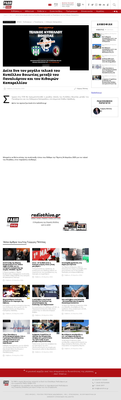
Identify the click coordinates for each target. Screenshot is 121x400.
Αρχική (6, 15)
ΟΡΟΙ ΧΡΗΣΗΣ (30, 394)
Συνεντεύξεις (56, 11)
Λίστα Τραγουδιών (68, 4)
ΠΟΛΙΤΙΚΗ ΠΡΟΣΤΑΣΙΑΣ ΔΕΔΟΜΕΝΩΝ (49, 394)
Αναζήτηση (114, 5)
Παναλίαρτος (38, 22)
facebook (89, 5)
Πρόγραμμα (71, 11)
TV (83, 4)
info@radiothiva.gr (101, 388)
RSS (65, 394)
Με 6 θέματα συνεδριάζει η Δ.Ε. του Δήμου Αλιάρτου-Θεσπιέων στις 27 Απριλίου (73, 336)
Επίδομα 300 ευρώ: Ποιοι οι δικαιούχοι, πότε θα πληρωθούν (109, 60)
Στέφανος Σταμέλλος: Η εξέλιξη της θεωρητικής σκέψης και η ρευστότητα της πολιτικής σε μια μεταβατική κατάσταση (42, 338)
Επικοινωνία (87, 11)
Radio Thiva (7, 5)
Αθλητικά (29, 11)
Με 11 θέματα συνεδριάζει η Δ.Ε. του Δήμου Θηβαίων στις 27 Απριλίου (109, 39)
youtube (100, 5)
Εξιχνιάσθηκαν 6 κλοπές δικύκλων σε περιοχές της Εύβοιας (13, 301)
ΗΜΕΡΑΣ (100, 30)
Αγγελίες (100, 11)
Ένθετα (41, 11)
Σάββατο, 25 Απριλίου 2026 (14, 280)
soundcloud (104, 5)
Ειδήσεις (15, 11)
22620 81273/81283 (102, 382)
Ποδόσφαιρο (27, 22)
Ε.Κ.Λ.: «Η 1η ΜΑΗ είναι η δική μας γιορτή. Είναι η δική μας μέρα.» (43, 264)
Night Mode (115, 11)
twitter (92, 5)
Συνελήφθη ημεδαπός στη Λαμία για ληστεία (72, 263)
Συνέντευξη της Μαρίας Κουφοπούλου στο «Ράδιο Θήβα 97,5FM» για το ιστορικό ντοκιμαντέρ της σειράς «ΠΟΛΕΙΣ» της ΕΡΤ (13, 266)
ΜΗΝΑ (110, 30)
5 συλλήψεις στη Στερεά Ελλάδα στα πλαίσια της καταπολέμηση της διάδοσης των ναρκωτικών (42, 301)
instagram (96, 5)
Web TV (12, 15)
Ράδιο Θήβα (66, 6)
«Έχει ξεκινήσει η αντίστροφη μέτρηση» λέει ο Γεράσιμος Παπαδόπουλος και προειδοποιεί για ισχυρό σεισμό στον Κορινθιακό (14, 339)
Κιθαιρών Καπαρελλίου (54, 22)
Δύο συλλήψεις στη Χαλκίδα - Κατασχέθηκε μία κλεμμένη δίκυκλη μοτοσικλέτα (73, 301)
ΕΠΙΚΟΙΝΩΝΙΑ (73, 394)
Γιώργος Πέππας (106, 109)
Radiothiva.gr (96, 93)
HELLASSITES (69, 397)
